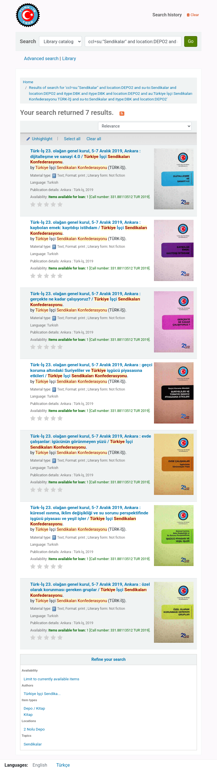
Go (191, 41)
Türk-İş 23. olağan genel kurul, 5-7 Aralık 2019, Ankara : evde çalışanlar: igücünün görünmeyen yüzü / (90, 442)
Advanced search (41, 58)
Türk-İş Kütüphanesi (44, 15)
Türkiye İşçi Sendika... (42, 693)
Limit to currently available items (51, 679)
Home (28, 82)
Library (69, 58)
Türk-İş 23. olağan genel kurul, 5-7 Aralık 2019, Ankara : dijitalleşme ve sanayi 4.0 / (85, 156)
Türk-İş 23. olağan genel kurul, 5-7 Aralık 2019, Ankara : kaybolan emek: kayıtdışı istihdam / (88, 228)
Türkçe (63, 765)
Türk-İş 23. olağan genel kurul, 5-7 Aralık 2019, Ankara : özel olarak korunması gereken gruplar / (90, 590)
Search (28, 41)
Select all (72, 139)
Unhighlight (39, 139)
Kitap (28, 714)
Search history (167, 14)
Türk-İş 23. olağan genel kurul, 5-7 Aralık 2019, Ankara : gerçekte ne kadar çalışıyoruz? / (85, 299)
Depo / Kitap (34, 708)
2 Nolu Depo (34, 729)
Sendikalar (33, 744)
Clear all (93, 139)
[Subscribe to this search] (122, 113)
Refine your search (109, 659)
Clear (193, 15)
